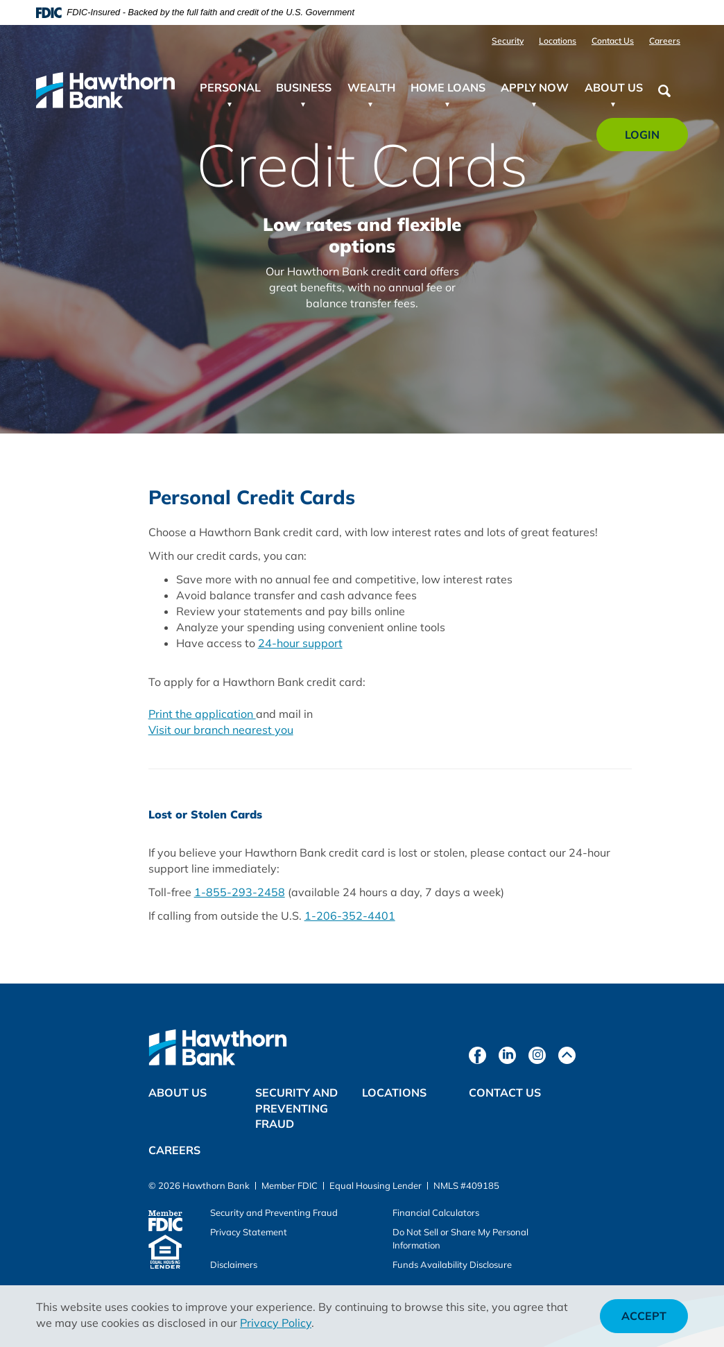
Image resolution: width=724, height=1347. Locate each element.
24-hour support (300, 643)
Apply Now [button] (535, 87)
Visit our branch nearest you (220, 730)
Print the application (202, 714)
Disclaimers (233, 1264)
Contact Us (613, 40)
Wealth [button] (371, 87)
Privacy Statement (248, 1231)
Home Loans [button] (448, 87)
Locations (557, 40)
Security (508, 40)
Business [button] (303, 87)
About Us (177, 1092)
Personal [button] (230, 87)
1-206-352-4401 (349, 916)
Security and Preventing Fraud (296, 1108)
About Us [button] (614, 87)
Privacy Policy (275, 1323)
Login (650, 139)
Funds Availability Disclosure (452, 1264)
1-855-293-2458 (239, 892)
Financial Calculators (436, 1212)
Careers (664, 40)
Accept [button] (643, 1316)
